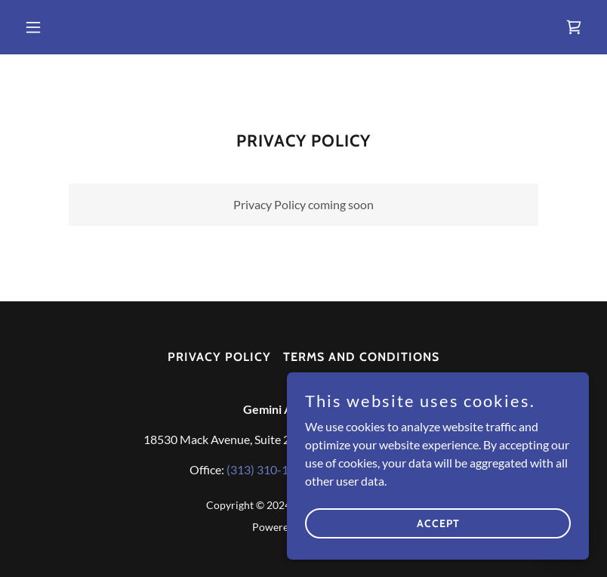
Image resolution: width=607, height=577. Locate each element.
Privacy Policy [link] (219, 357)
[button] (60, 27)
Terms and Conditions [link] (361, 357)
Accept (438, 522)
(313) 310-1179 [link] (267, 469)
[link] (574, 27)
